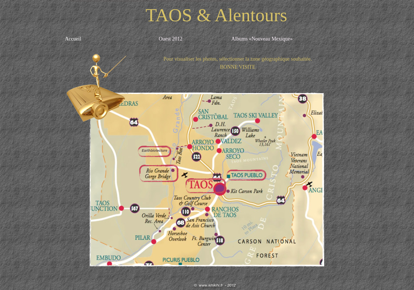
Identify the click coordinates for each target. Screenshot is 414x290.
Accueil (73, 39)
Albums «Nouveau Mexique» (261, 39)
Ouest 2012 (171, 39)
